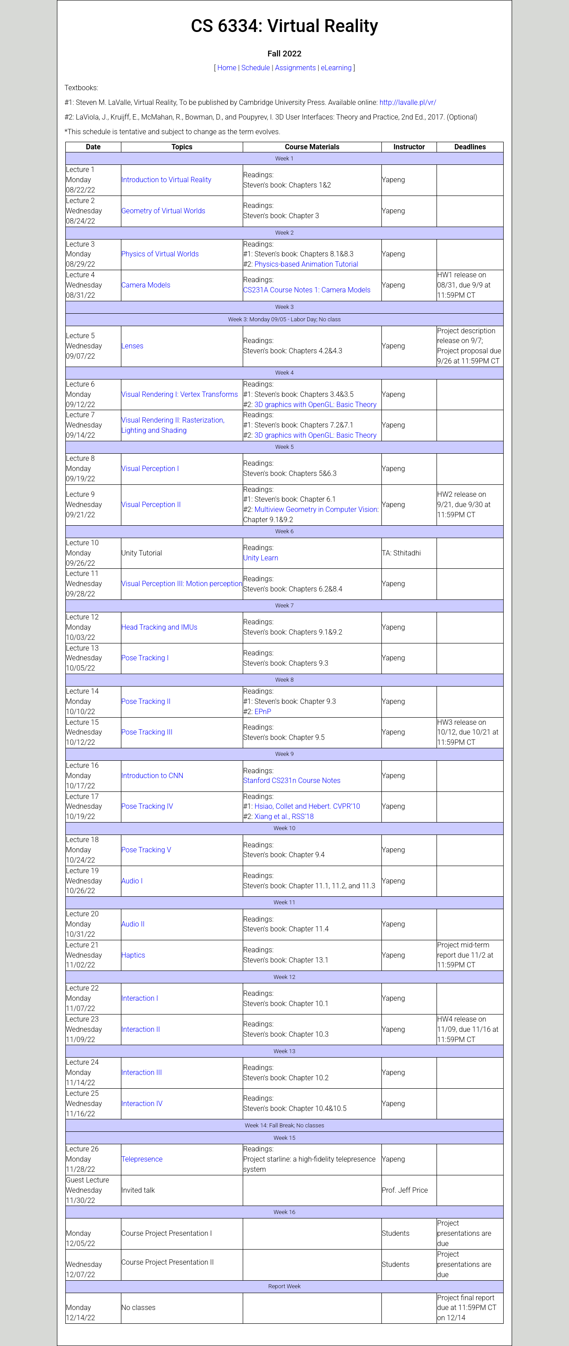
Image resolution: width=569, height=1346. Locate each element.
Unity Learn (260, 558)
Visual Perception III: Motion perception (182, 583)
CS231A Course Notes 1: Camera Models (307, 290)
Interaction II (140, 1029)
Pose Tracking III (146, 732)
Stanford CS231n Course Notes (292, 780)
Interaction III (141, 1072)
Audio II (133, 924)
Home (226, 68)
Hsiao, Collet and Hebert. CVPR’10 (307, 806)
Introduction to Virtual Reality (166, 180)
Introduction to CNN (152, 775)
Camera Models (146, 285)
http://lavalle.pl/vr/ (408, 102)
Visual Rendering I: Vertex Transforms (179, 394)
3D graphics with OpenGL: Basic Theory (315, 404)
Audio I (132, 881)
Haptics (133, 955)
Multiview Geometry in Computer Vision (315, 509)
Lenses (132, 346)
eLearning (336, 68)
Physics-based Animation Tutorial (306, 264)
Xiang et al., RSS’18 (284, 816)
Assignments (295, 68)
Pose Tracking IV (147, 806)
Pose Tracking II (146, 701)
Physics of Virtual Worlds (160, 254)
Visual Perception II (151, 504)
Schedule (255, 68)
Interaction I (139, 998)
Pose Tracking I (145, 658)
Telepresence (142, 1159)
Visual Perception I (150, 468)
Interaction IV (142, 1103)
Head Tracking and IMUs (159, 627)
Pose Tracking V (146, 850)
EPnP (262, 711)
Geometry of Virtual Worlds (163, 211)
